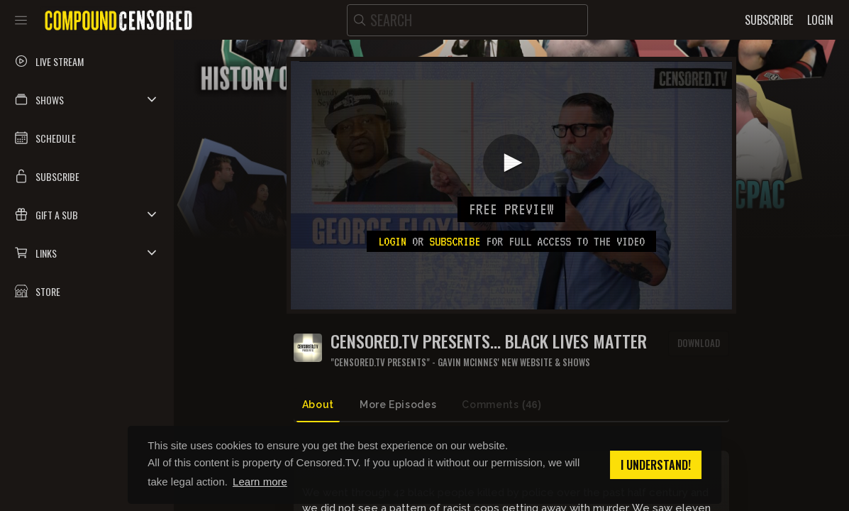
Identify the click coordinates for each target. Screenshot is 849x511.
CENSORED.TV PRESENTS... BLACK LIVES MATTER (489, 341)
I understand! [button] (656, 464)
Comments (501, 404)
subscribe (454, 241)
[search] (467, 20)
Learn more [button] (260, 482)
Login (392, 241)
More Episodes (398, 404)
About (318, 404)
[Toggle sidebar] (21, 20)
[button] (87, 99)
